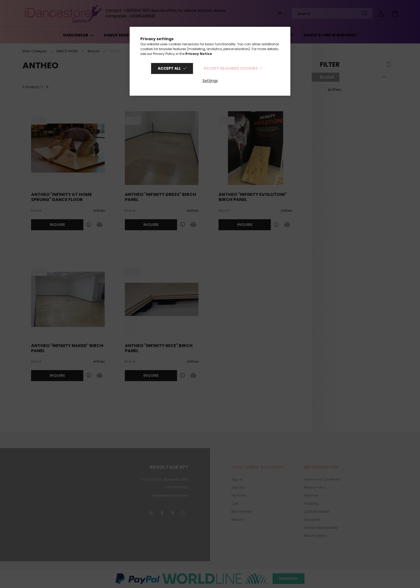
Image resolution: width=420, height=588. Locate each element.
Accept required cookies (231, 68)
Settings (210, 80)
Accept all (169, 68)
